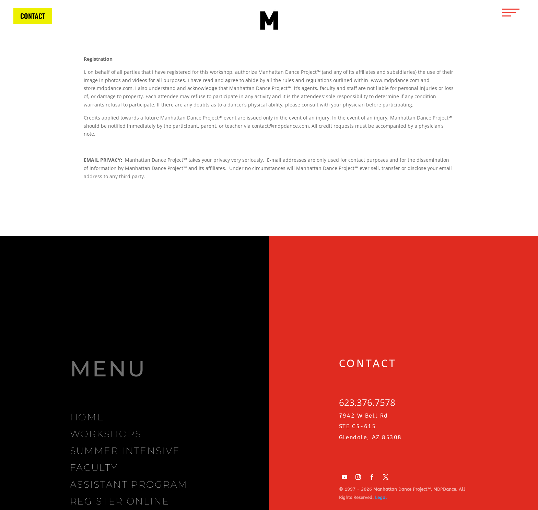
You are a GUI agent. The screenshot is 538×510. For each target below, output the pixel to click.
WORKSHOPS (106, 434)
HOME (87, 417)
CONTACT (32, 16)
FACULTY (94, 467)
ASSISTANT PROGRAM (129, 484)
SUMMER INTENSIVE (125, 450)
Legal (381, 497)
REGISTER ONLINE (119, 501)
